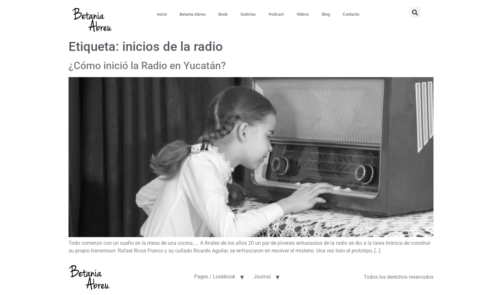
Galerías (248, 14)
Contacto (351, 14)
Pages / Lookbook (214, 277)
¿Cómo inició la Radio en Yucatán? (147, 66)
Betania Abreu (193, 14)
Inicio (162, 14)
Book (223, 14)
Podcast (276, 14)
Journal (262, 277)
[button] (415, 12)
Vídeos (302, 14)
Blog (326, 14)
